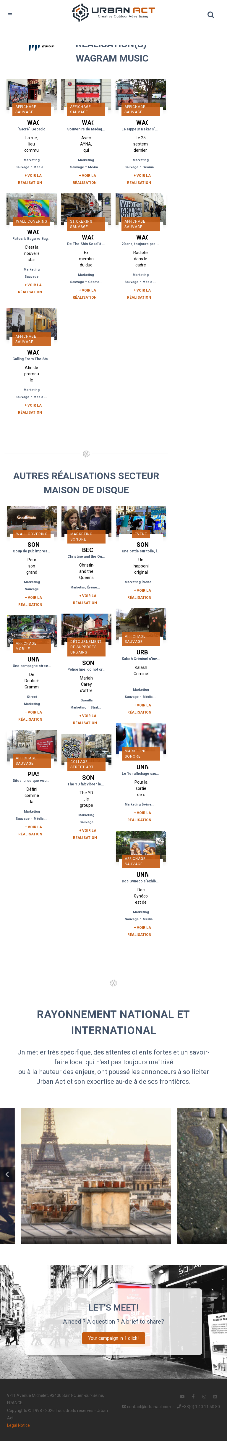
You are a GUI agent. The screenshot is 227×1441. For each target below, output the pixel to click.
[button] (7, 1174)
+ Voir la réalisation (30, 179)
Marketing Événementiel (89, 587)
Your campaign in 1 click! (113, 1338)
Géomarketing (153, 167)
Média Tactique (45, 167)
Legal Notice (18, 1425)
